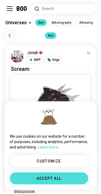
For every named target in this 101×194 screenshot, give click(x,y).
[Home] (22, 8)
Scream (20, 69)
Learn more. (48, 147)
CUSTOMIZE (49, 161)
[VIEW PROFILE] (17, 56)
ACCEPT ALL (49, 178)
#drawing (86, 23)
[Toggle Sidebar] (9, 8)
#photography (61, 23)
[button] (35, 60)
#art (41, 23)
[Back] (9, 35)
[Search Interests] (63, 9)
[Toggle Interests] (18, 22)
